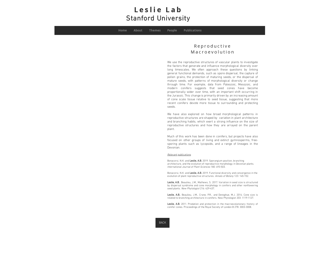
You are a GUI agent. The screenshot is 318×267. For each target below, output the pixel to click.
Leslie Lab (158, 9)
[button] (104, 126)
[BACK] (162, 223)
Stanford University (158, 19)
